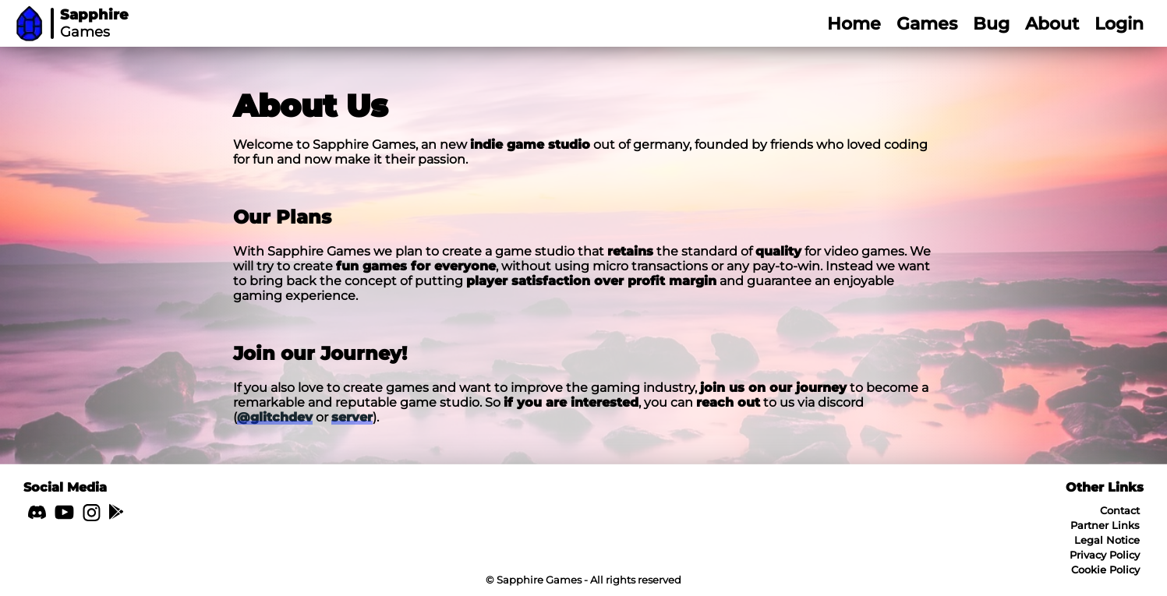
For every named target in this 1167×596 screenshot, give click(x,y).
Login (1119, 23)
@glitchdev (275, 417)
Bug (991, 23)
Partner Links (1105, 525)
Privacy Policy (1105, 554)
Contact (1120, 510)
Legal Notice (1107, 540)
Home (854, 23)
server (352, 417)
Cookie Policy (1105, 569)
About (1052, 23)
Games (926, 23)
